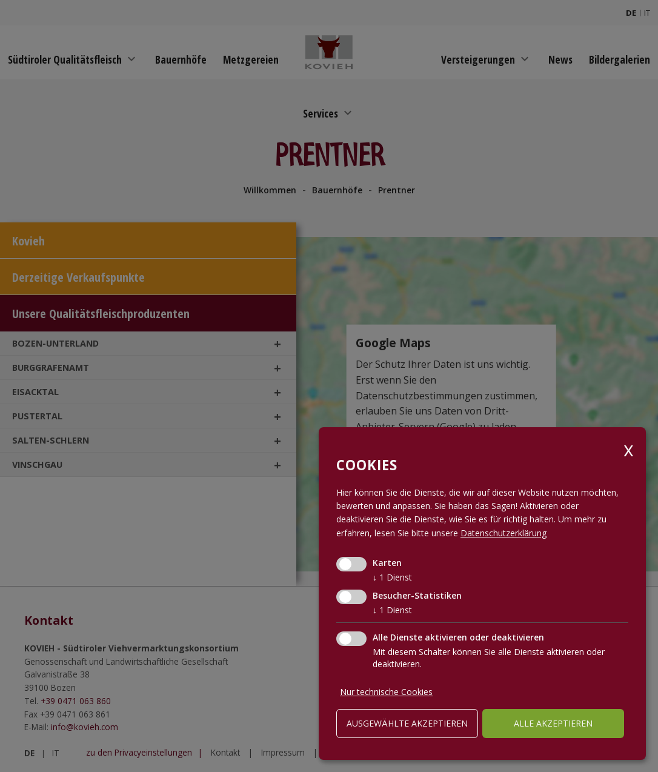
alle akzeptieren (553, 723)
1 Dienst (392, 577)
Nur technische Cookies (386, 691)
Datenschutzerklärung (503, 533)
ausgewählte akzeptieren (407, 723)
